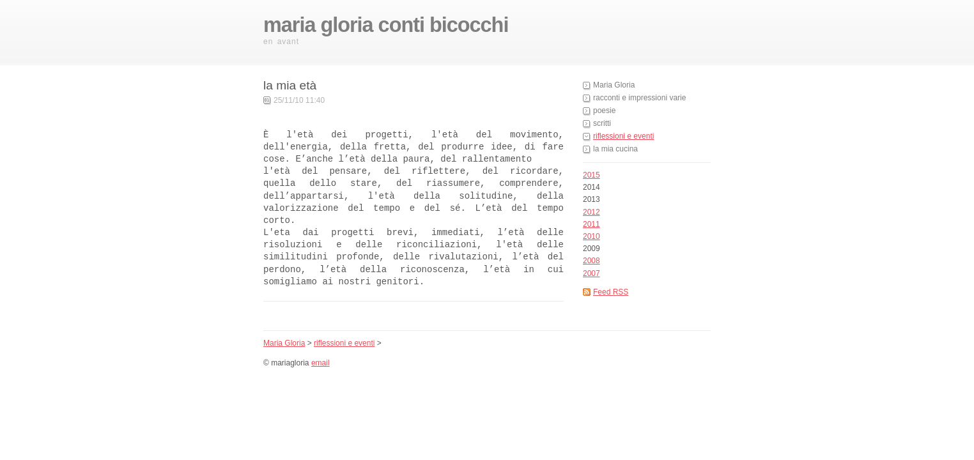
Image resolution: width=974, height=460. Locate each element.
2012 (591, 212)
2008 (591, 260)
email (320, 362)
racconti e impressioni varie (639, 97)
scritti (602, 123)
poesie (604, 110)
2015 (591, 175)
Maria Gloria (614, 84)
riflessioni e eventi (623, 136)
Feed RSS (610, 292)
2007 (591, 273)
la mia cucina (615, 148)
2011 (591, 224)
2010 (591, 236)
